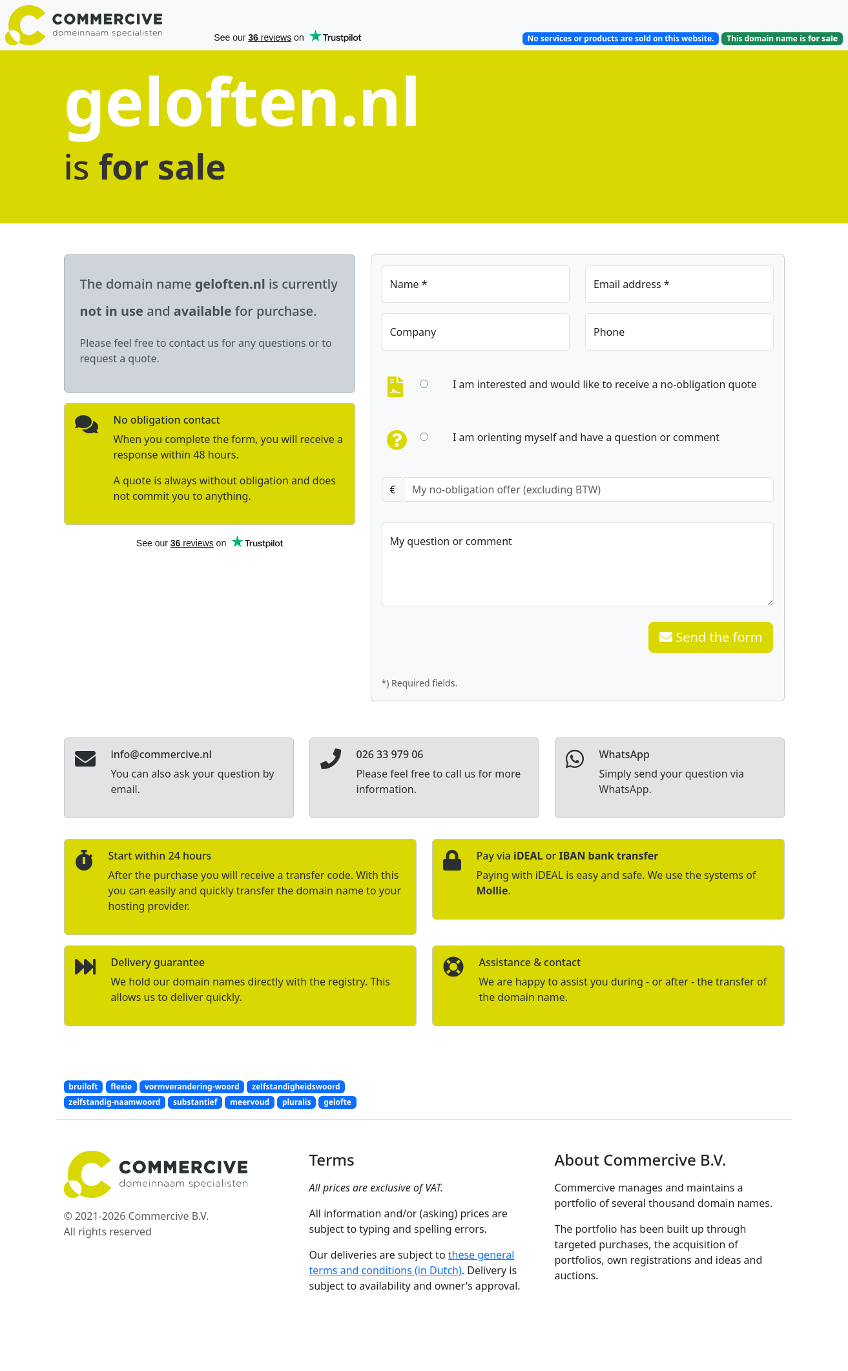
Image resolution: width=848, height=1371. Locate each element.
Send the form (710, 637)
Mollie (492, 890)
